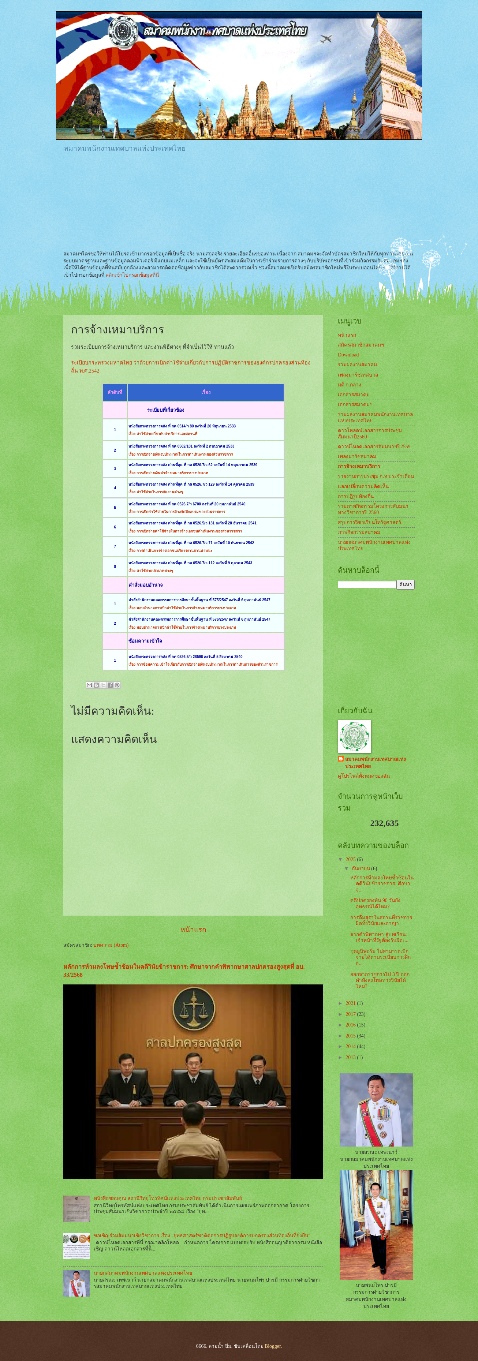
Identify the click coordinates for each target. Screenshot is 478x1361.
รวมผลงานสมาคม (357, 364)
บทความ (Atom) (110, 945)
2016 (351, 1025)
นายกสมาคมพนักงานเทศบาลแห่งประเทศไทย (143, 1273)
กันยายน (361, 868)
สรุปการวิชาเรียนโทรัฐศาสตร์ (369, 522)
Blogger (273, 1346)
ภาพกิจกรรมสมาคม (359, 532)
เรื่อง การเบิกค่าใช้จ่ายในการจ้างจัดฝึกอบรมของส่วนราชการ (176, 512)
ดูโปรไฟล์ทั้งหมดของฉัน (364, 776)
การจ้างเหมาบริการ (359, 466)
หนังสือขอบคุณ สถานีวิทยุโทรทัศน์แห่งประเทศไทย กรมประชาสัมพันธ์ (168, 1198)
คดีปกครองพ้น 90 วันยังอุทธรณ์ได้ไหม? (375, 903)
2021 (351, 1003)
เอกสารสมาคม (354, 394)
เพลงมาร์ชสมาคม (357, 456)
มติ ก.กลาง (349, 385)
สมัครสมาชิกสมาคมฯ (361, 345)
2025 (351, 859)
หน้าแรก (193, 930)
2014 (351, 1046)
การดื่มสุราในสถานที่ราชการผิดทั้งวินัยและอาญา (381, 921)
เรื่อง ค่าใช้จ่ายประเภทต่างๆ (150, 571)
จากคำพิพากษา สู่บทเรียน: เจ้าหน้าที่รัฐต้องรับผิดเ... (379, 937)
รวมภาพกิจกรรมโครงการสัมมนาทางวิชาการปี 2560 (373, 509)
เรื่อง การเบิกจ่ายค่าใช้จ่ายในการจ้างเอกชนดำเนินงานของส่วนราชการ (185, 531)
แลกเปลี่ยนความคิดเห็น (363, 486)
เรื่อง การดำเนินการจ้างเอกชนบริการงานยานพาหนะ (170, 551)
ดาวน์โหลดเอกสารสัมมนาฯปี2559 (374, 446)
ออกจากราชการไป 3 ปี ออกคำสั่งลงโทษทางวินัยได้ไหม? (379, 980)
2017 (351, 1014)
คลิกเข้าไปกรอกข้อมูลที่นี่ (132, 275)
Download (348, 355)
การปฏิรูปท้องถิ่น (356, 496)
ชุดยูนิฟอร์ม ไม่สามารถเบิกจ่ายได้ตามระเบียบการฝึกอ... (380, 957)
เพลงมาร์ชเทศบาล (358, 375)
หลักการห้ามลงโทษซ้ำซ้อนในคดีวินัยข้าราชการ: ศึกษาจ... (382, 884)
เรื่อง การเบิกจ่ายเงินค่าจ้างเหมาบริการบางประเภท (168, 473)
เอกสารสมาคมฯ (355, 404)
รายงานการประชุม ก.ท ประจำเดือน (376, 476)
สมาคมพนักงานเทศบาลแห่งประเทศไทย (375, 762)
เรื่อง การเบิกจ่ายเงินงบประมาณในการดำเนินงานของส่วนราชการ (180, 454)
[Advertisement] (196, 178)
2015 (351, 1036)
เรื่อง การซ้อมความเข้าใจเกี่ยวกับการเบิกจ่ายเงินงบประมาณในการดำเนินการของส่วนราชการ (202, 664)
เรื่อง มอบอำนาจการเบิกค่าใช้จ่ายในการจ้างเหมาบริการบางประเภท (182, 608)
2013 (351, 1057)
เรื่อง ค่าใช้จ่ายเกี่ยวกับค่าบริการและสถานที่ (162, 434)
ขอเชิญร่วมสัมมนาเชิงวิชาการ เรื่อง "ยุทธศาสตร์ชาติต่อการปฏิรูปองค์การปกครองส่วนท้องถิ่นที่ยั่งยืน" (202, 1235)
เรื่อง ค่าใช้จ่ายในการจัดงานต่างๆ (155, 492)
